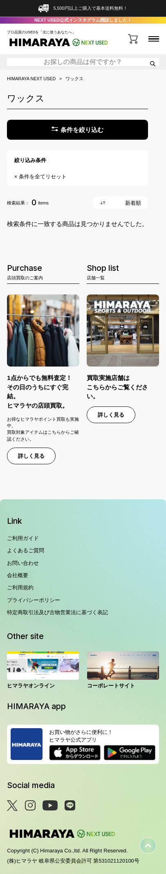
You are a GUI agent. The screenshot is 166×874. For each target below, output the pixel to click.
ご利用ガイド (23, 538)
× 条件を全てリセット (40, 176)
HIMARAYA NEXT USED (31, 79)
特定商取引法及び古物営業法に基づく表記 (57, 612)
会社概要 (17, 575)
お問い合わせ (23, 563)
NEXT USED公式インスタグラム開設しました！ (83, 20)
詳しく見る (31, 456)
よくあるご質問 (25, 550)
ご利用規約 (20, 587)
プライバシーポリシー (33, 600)
